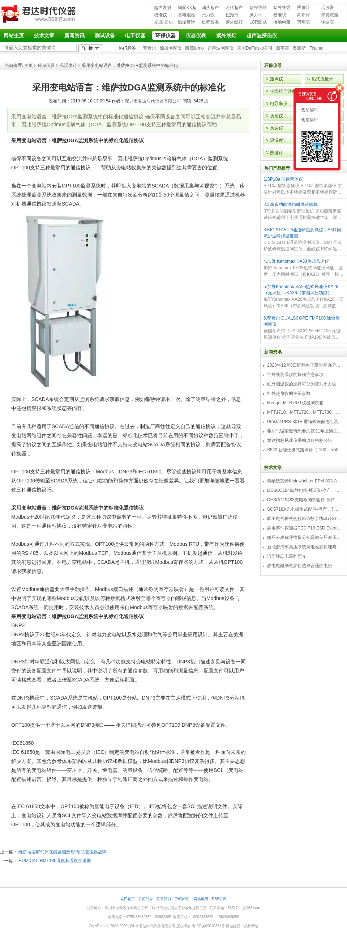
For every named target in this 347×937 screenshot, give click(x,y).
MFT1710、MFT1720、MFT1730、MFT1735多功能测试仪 (305, 412)
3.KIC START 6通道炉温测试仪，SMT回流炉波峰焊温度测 (302, 233)
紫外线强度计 (282, 8)
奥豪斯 (299, 48)
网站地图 (201, 899)
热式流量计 (322, 78)
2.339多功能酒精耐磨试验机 (291, 204)
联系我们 (164, 899)
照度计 (303, 7)
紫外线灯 (234, 22)
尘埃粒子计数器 (285, 91)
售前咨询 (309, 110)
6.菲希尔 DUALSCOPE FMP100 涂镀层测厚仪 (302, 321)
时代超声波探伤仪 (234, 8)
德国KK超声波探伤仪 (187, 8)
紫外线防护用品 (258, 8)
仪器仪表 (196, 35)
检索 (90, 48)
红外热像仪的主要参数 (288, 393)
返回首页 (127, 899)
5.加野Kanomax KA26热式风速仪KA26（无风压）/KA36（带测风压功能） (301, 289)
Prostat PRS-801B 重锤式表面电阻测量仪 (305, 421)
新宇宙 (282, 48)
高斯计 (303, 14)
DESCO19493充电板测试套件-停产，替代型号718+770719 (305, 499)
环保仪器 (165, 35)
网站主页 (14, 35)
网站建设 (233, 926)
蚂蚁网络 (251, 926)
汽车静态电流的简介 (286, 556)
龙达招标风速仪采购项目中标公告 (299, 440)
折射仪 (276, 115)
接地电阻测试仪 (282, 23)
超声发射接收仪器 (162, 8)
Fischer (316, 48)
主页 (28, 65)
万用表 (303, 22)
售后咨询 (309, 120)
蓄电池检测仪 (186, 15)
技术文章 (44, 35)
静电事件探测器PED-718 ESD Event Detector (305, 528)
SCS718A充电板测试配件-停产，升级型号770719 (305, 509)
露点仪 (276, 78)
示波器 (327, 7)
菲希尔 (149, 48)
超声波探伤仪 (262, 35)
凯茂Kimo (194, 48)
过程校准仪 (210, 23)
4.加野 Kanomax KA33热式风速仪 (296, 261)
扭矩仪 (232, 14)
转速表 (327, 22)
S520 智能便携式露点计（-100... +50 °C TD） (305, 449)
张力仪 (208, 14)
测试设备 (105, 35)
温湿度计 (186, 22)
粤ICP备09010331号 (208, 926)
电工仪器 (135, 35)
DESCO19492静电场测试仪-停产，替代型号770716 (305, 490)
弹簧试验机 (329, 15)
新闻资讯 (74, 35)
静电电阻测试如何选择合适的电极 (299, 565)
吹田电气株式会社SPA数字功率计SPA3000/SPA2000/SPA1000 (305, 518)
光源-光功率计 (163, 23)
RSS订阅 (219, 899)
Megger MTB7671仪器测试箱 (295, 402)
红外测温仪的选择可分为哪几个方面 (302, 384)
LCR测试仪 (258, 23)
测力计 (255, 14)
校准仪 (160, 14)
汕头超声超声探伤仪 (210, 8)
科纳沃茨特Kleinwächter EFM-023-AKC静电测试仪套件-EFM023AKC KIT (305, 481)
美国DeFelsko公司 (255, 48)
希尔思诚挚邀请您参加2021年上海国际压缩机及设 (305, 431)
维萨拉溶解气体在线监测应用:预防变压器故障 (62, 851)
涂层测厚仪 (170, 48)
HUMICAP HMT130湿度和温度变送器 (54, 860)
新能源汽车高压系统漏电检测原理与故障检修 (305, 546)
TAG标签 (182, 899)
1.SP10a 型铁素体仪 (283, 179)
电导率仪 (278, 103)
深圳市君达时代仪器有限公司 (39, 15)
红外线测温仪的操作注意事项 (295, 374)
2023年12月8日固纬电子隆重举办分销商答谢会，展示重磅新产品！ (305, 365)
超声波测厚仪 (220, 48)
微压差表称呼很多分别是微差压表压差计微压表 (305, 537)
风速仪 (276, 128)
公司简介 (145, 899)
